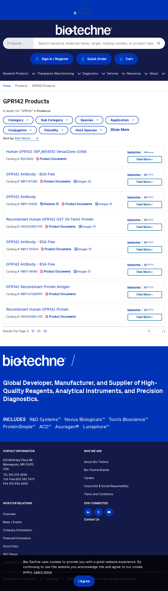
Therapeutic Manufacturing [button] (59, 73)
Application (120, 120)
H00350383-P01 (31, 226)
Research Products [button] (19, 73)
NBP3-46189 (29, 271)
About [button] (157, 73)
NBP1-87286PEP (32, 294)
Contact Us (91, 519)
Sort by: (8, 138)
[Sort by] (27, 138)
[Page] (154, 331)
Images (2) (82, 181)
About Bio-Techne (96, 461)
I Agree (84, 581)
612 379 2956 (18, 474)
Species (86, 120)
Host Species (86, 130)
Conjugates (17, 130)
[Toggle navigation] (5, 28)
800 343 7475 (25, 479)
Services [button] (116, 73)
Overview (9, 514)
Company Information (17, 530)
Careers (89, 478)
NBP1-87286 (29, 181)
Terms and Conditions (98, 494)
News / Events (12, 522)
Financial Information (17, 538)
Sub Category (52, 120)
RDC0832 (27, 159)
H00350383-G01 (32, 316)
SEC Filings (10, 554)
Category (16, 120)
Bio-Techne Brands (96, 470)
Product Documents (51, 159)
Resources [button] (137, 73)
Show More (119, 130)
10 (33, 331)
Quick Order (94, 59)
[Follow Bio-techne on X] (98, 512)
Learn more (43, 572)
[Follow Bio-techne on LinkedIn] (88, 512)
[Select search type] (17, 43)
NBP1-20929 (29, 204)
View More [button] (143, 159)
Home (7, 85)
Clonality (51, 130)
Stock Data (10, 546)
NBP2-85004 (29, 249)
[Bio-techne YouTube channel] (109, 512)
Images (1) (103, 204)
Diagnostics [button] (94, 73)
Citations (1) (49, 204)
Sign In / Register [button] (52, 59)
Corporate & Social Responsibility (106, 486)
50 (45, 331)
